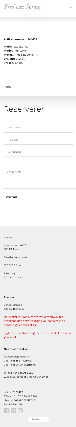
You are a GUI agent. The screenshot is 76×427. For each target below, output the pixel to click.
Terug (7, 86)
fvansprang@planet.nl (17, 356)
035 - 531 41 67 (13, 360)
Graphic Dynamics (37, 376)
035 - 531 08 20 (13, 364)
